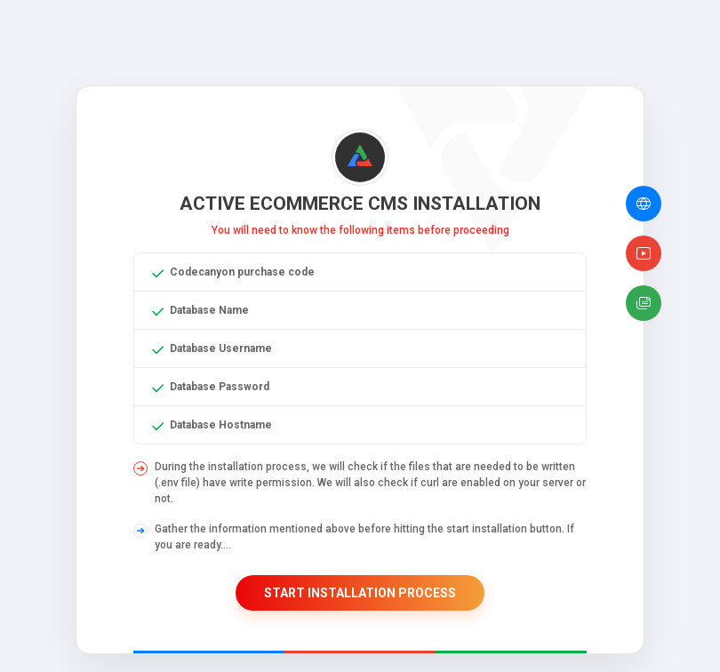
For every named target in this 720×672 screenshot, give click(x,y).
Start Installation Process (360, 593)
